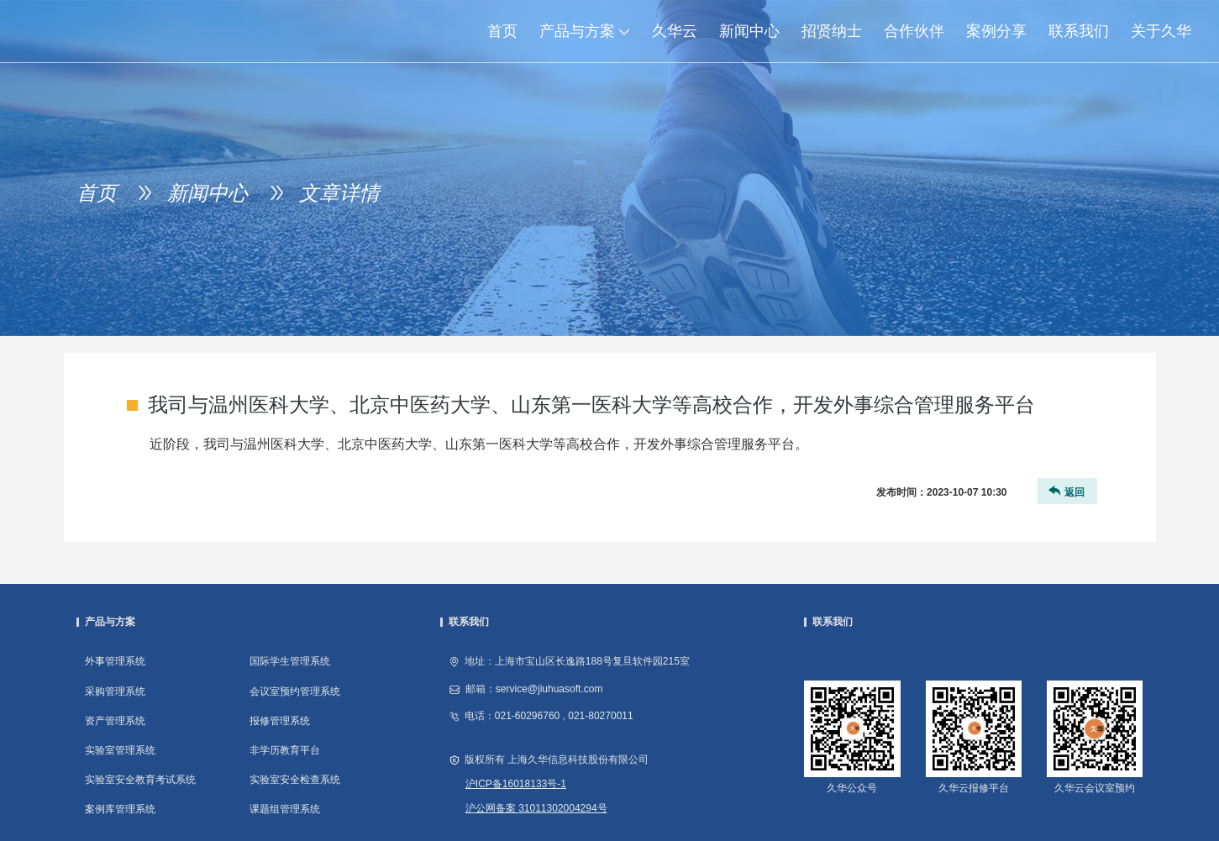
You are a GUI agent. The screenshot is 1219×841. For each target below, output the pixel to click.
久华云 (674, 31)
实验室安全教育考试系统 (140, 780)
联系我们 (1078, 31)
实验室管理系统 (120, 750)
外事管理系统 (115, 661)
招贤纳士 (831, 31)
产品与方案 (590, 31)
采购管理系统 (115, 691)
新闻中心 (749, 31)
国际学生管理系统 (290, 661)
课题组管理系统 (285, 809)
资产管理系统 (115, 721)
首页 (502, 31)
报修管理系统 (280, 721)
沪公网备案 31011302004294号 (536, 808)
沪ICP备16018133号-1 (515, 784)
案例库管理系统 (120, 809)
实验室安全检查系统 (295, 780)
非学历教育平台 (285, 750)
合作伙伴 (914, 31)
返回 (1065, 491)
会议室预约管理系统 (295, 691)
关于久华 (1161, 31)
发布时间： (941, 492)
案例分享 (996, 31)
